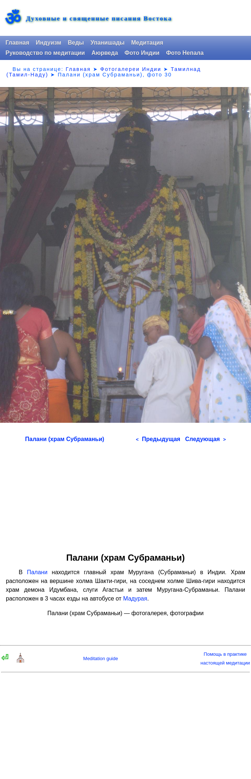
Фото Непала (185, 53)
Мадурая (135, 598)
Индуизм (48, 42)
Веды (76, 42)
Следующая (205, 439)
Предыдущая (158, 439)
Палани (37, 572)
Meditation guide (100, 658)
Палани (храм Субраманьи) (64, 439)
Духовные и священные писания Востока (99, 18)
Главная (17, 42)
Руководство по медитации (45, 53)
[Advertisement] (125, 495)
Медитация (147, 42)
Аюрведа (105, 53)
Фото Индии (141, 53)
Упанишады (107, 42)
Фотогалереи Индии (130, 69)
